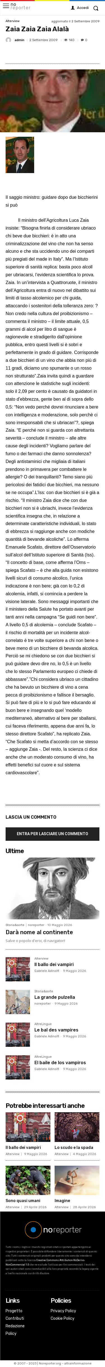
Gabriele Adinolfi (46, 971)
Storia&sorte (15, 925)
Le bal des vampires (56, 1030)
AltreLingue (43, 1024)
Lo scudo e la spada (74, 1147)
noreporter (36, 925)
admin (19, 40)
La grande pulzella (54, 997)
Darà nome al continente (39, 932)
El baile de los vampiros (60, 1062)
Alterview (13, 21)
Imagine (62, 1200)
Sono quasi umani (23, 1200)
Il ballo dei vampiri (54, 964)
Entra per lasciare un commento (52, 834)
